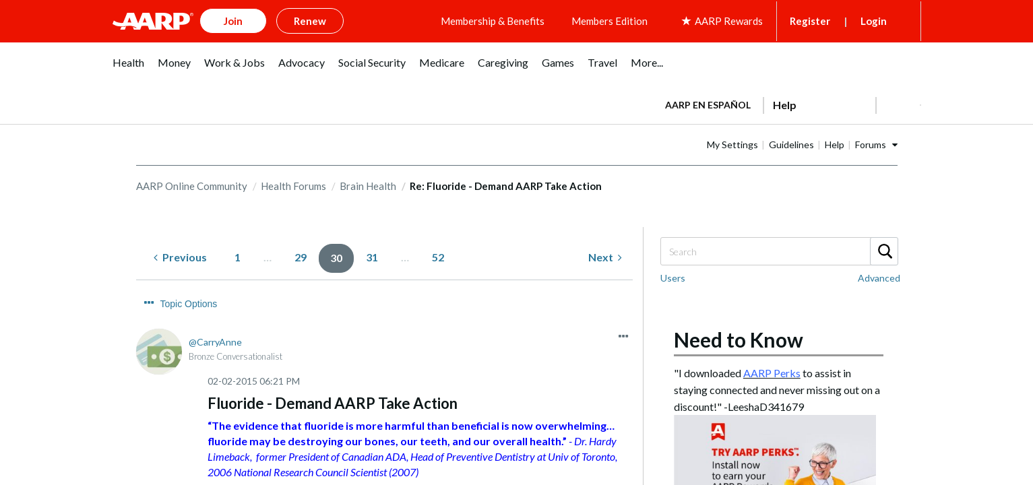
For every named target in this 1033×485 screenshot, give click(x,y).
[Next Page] (605, 255)
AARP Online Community (191, 183)
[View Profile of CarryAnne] (215, 314)
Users (672, 276)
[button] (898, 102)
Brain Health (368, 183)
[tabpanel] (787, 101)
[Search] (779, 249)
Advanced (879, 276)
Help (877, 142)
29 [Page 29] (300, 255)
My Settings (775, 142)
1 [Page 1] (237, 255)
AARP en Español (708, 102)
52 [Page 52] (438, 255)
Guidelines (833, 142)
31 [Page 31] (372, 255)
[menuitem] (128, 67)
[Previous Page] (180, 255)
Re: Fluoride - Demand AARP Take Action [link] (506, 183)
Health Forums (293, 183)
